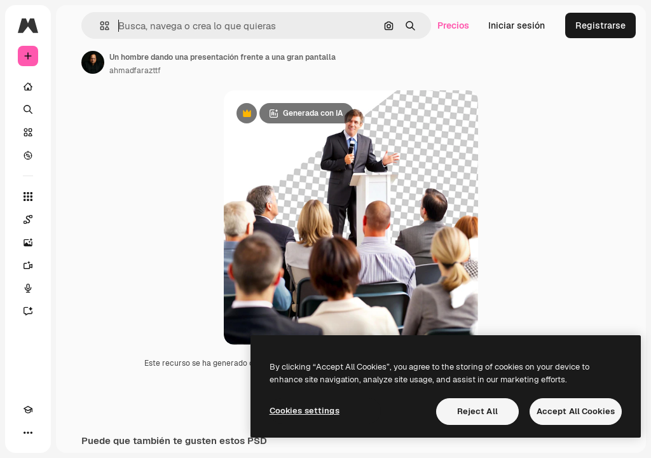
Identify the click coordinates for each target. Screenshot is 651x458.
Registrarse (600, 25)
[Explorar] (28, 155)
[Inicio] (28, 86)
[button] (99, 26)
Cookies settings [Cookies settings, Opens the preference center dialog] (304, 410)
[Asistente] (28, 311)
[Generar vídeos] (28, 265)
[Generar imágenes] (28, 242)
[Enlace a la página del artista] (92, 62)
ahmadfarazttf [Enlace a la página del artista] (135, 71)
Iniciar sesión (516, 25)
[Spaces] (28, 219)
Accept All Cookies (576, 411)
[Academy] (28, 409)
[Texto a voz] (28, 288)
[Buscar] (28, 109)
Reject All (477, 411)
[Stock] (28, 132)
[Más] (28, 432)
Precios (453, 25)
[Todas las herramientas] (28, 196)
